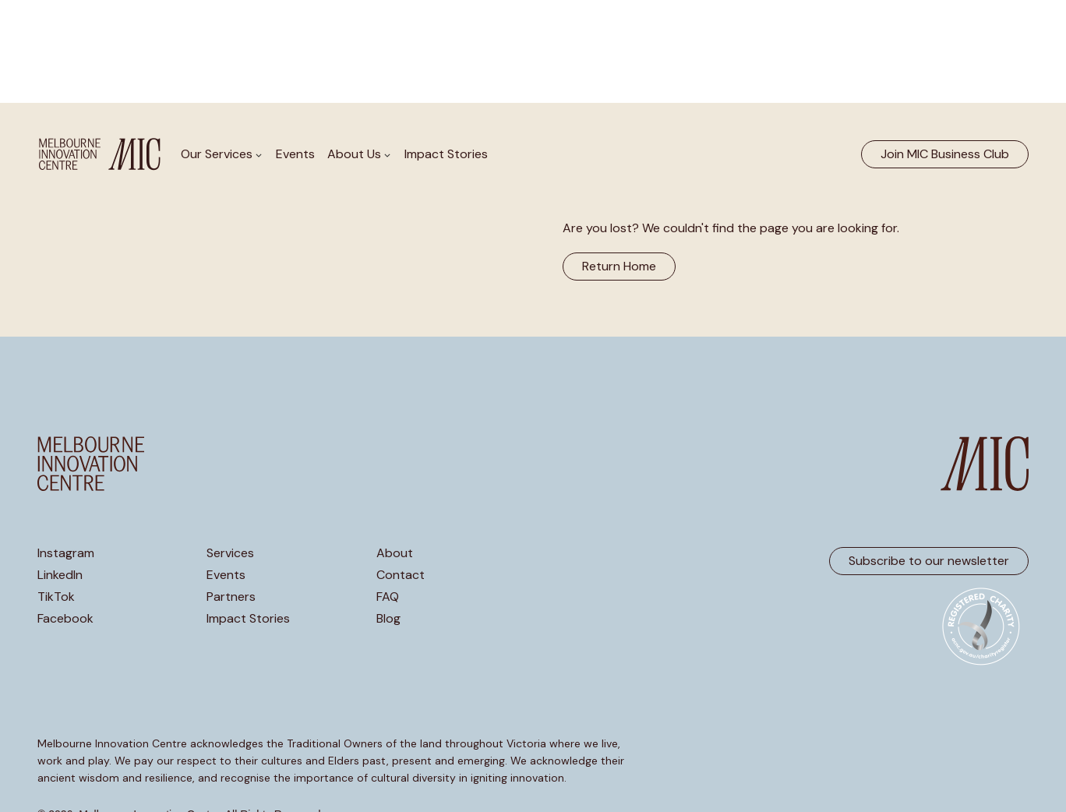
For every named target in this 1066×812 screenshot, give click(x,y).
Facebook (65, 619)
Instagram (65, 553)
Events (295, 154)
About (394, 553)
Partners (231, 597)
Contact (400, 575)
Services (230, 553)
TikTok (56, 597)
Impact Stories (446, 154)
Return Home (619, 266)
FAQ (387, 597)
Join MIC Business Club (945, 154)
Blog (388, 619)
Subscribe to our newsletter (929, 561)
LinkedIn (60, 575)
